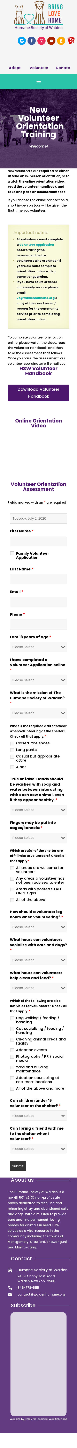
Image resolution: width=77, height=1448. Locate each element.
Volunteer (39, 67)
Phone (17, 614)
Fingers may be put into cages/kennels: (33, 825)
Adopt (15, 67)
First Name (22, 531)
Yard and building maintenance (32, 1069)
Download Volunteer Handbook (38, 392)
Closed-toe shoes (33, 743)
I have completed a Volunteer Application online (37, 665)
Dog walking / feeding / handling (37, 1020)
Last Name (21, 569)
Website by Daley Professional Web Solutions (38, 1419)
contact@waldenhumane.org (41, 1294)
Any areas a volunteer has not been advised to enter (40, 880)
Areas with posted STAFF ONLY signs (39, 891)
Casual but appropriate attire (38, 758)
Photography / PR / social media (39, 1058)
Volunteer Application (36, 245)
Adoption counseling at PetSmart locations (37, 1080)
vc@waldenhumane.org (36, 298)
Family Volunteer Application (32, 555)
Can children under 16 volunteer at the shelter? (35, 1103)
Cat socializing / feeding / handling (40, 1031)
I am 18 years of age (30, 636)
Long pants (26, 750)
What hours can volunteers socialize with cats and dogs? (38, 945)
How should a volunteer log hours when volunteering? (36, 914)
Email (16, 591)
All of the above (30, 900)
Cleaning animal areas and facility (41, 1041)
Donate (63, 67)
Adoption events (31, 1050)
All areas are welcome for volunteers (39, 870)
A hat (21, 767)
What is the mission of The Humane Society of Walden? (37, 698)
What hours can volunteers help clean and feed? (36, 975)
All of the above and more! (41, 1088)
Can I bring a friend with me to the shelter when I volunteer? (37, 1133)
